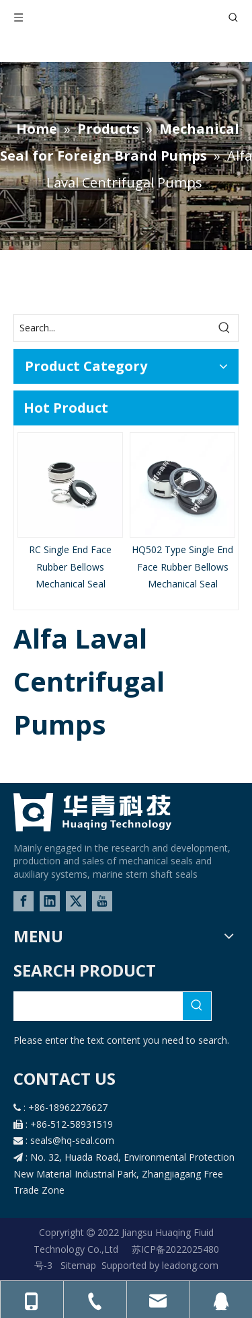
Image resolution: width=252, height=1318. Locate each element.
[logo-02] (92, 812)
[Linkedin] (50, 901)
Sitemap (78, 1265)
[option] (70, 512)
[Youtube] (102, 901)
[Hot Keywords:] (224, 328)
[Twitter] (76, 901)
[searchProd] (98, 1006)
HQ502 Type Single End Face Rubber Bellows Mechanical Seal (182, 566)
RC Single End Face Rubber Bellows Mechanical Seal (70, 566)
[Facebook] (23, 901)
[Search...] (112, 328)
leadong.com (188, 1265)
